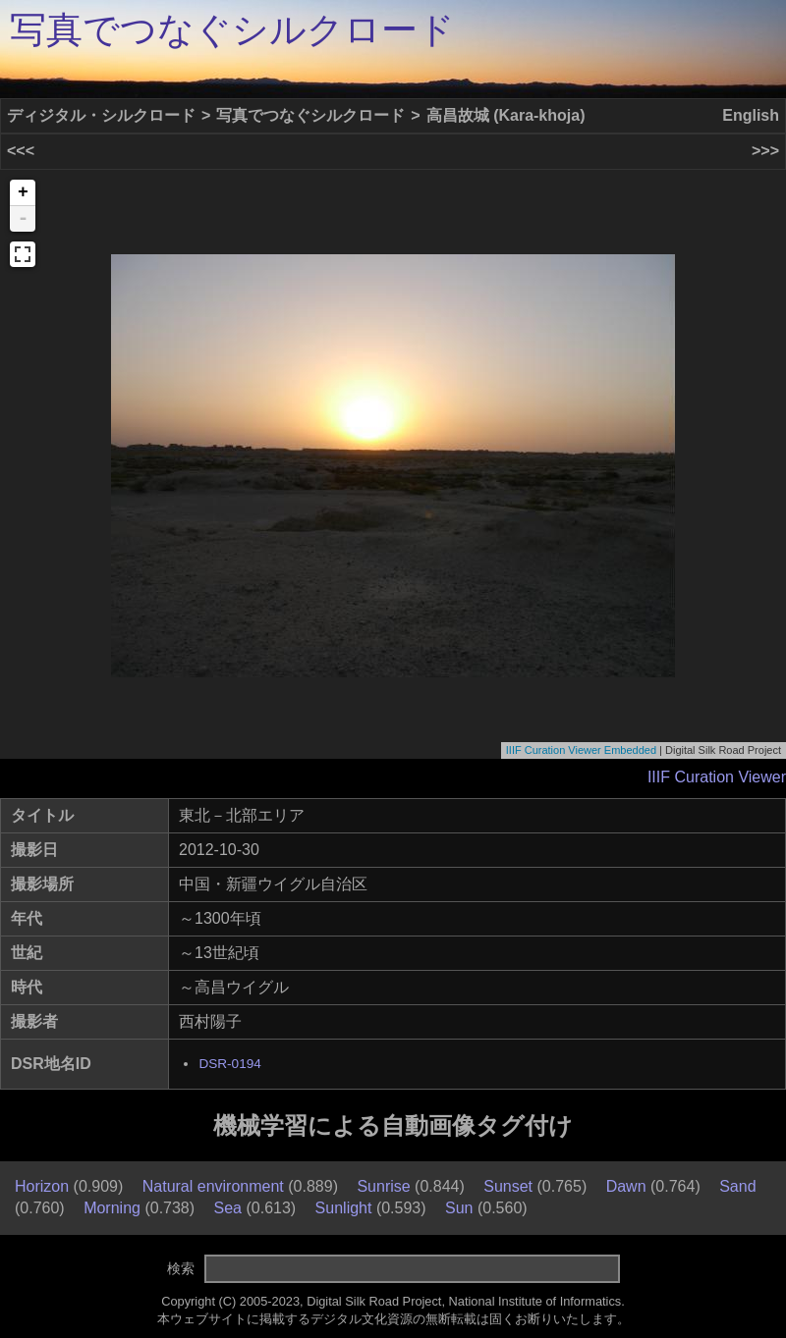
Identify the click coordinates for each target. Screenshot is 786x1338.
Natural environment (213, 1186)
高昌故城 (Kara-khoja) (506, 115)
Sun (459, 1208)
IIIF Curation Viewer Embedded (581, 750)
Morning (112, 1208)
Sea (228, 1208)
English (750, 115)
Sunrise (383, 1186)
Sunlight (343, 1208)
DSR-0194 (229, 1063)
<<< (20, 150)
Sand (737, 1186)
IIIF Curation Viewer (716, 777)
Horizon (42, 1186)
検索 (181, 1268)
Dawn (626, 1186)
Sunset (508, 1186)
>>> (765, 150)
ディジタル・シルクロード (101, 115)
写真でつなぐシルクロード (232, 30)
